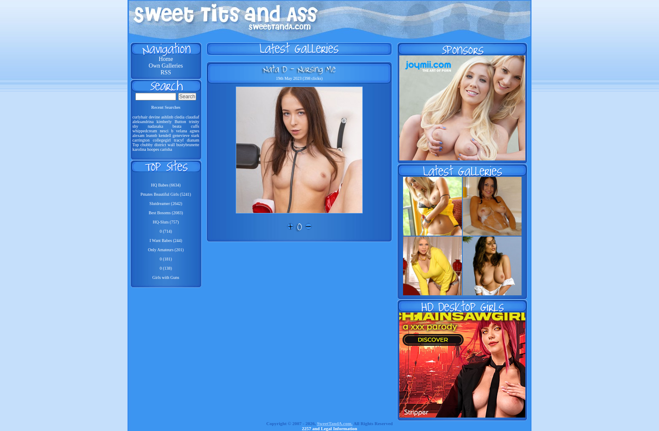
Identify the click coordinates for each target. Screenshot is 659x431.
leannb (151, 135)
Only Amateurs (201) (166, 249)
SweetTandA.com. (335, 423)
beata (177, 126)
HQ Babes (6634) (166, 185)
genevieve (181, 135)
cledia (179, 117)
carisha (166, 149)
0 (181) (166, 259)
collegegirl (162, 140)
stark (195, 135)
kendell (165, 135)
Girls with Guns (166, 277)
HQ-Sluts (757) (166, 222)
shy (135, 126)
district (160, 144)
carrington (141, 140)
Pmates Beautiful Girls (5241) (165, 194)
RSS (166, 72)
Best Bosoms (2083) (166, 212)
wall (171, 144)
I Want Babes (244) (166, 240)
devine (154, 117)
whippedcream (144, 131)
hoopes (153, 149)
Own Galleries (166, 66)
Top (135, 144)
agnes (194, 131)
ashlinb (167, 117)
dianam (193, 140)
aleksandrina (143, 121)
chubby (146, 144)
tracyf (179, 140)
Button (180, 121)
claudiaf (192, 117)
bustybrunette (188, 144)
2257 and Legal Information (329, 428)
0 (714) (166, 231)
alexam (138, 135)
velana (181, 131)
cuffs (195, 126)
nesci (164, 131)
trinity (194, 121)
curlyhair (140, 117)
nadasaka (155, 126)
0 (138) (166, 268)
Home (165, 59)
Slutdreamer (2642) (165, 203)
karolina (139, 149)
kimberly (163, 121)
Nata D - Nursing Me (299, 69)
